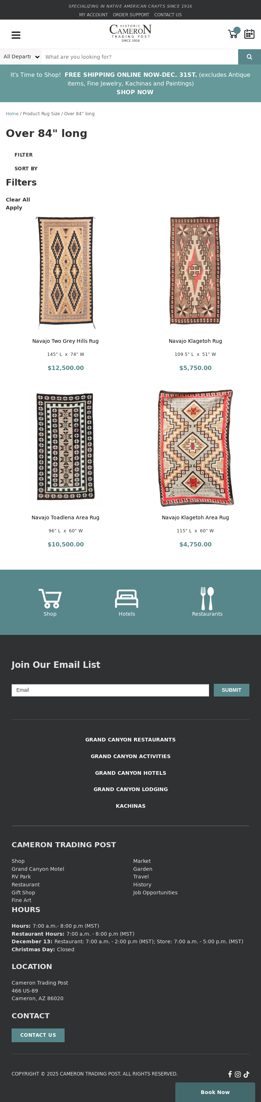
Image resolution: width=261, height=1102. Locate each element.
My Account (93, 14)
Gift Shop (23, 892)
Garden (142, 868)
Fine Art (21, 900)
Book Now (215, 1092)
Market (142, 860)
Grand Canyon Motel (38, 868)
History (142, 884)
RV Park (21, 876)
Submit (231, 690)
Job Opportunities (155, 892)
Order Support (131, 14)
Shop (18, 860)
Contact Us (168, 14)
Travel (141, 876)
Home (12, 113)
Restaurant (26, 884)
